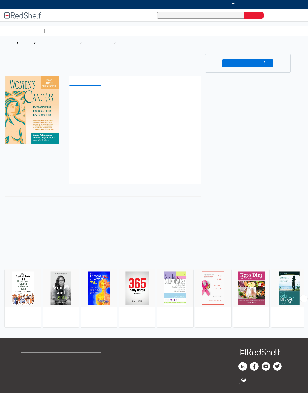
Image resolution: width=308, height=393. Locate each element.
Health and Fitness (98, 43)
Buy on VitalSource (247, 63)
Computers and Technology (122, 31)
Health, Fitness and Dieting (58, 43)
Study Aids (58, 31)
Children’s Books (283, 31)
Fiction (242, 31)
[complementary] (154, 290)
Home (9, 43)
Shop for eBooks (35, 358)
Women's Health (131, 43)
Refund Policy (85, 365)
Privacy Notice (33, 372)
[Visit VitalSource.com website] (154, 4)
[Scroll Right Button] (304, 298)
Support (27, 365)
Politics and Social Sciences (211, 31)
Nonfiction (259, 31)
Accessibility (84, 372)
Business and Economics (166, 31)
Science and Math (84, 31)
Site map (28, 378)
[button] (135, 95)
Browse (26, 43)
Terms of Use (85, 358)
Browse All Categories (22, 31)
